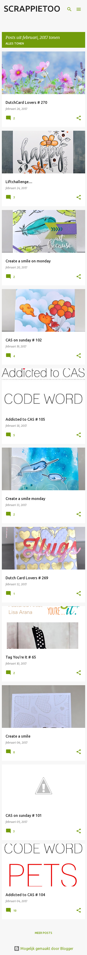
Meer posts (43, 932)
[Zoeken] (69, 9)
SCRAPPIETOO (32, 8)
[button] (78, 118)
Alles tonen (15, 43)
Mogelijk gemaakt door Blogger (43, 948)
